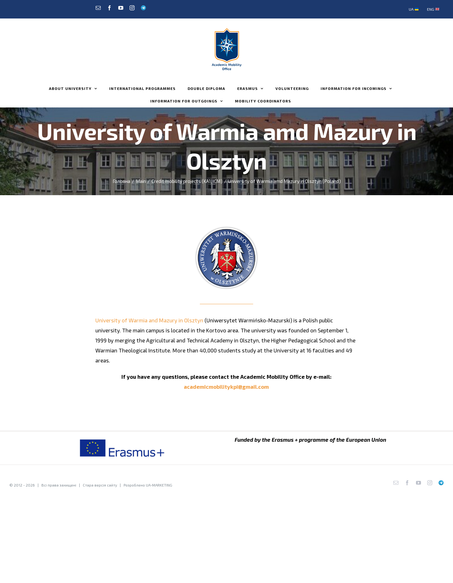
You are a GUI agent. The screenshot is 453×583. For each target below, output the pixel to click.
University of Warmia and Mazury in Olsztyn (149, 320)
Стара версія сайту (100, 485)
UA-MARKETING (159, 485)
